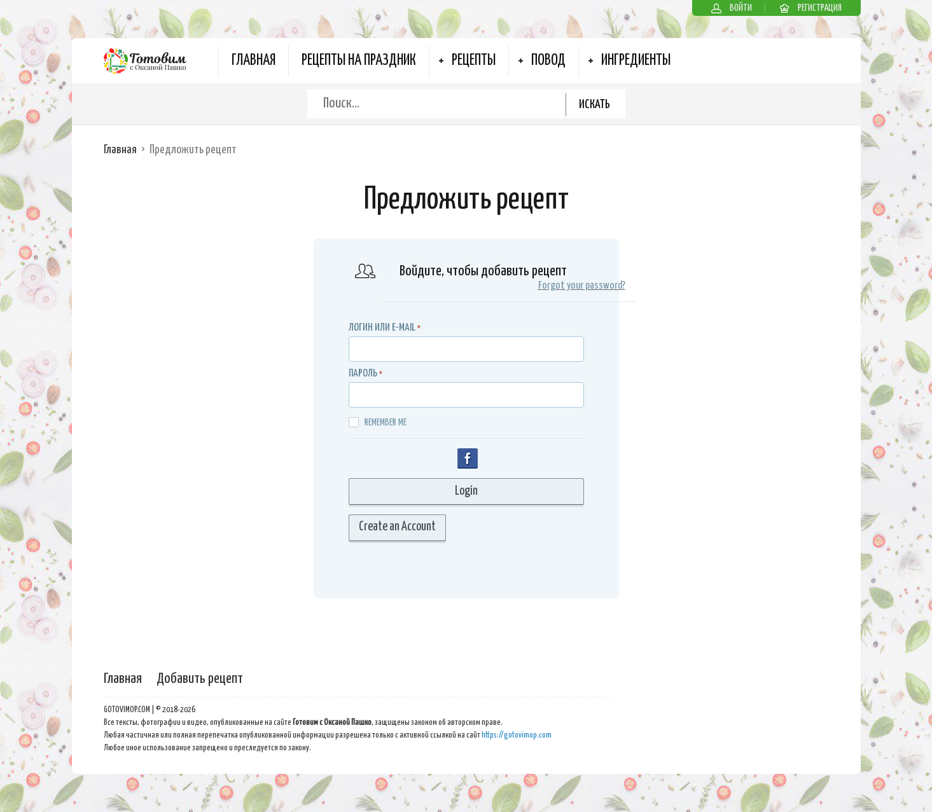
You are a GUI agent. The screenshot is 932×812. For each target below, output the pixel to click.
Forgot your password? (581, 285)
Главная (253, 60)
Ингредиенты (636, 60)
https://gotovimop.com (517, 735)
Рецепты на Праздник (359, 60)
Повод (548, 60)
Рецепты (474, 60)
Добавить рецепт (199, 678)
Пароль (363, 373)
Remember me (378, 422)
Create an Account (397, 527)
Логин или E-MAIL (382, 327)
